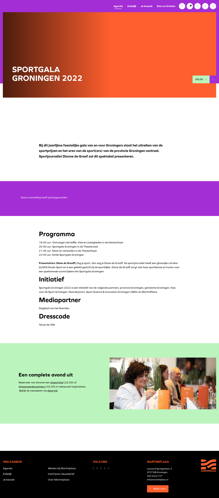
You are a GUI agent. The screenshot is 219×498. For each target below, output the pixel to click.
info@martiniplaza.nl (157, 479)
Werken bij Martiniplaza (62, 468)
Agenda (118, 6)
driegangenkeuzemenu (32, 386)
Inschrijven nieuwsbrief (61, 473)
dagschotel (56, 382)
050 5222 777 (154, 476)
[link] (190, 6)
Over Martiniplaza (58, 479)
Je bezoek (147, 6)
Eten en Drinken (166, 6)
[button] (205, 6)
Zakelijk (131, 6)
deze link (52, 390)
